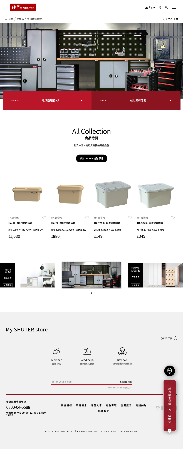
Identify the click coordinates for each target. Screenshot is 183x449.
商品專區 (111, 405)
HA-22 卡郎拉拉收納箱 (63, 223)
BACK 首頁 (170, 18)
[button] (91, 293)
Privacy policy (109, 431)
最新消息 (81, 405)
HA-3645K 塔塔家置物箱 (150, 223)
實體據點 (141, 405)
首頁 (11, 18)
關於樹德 (66, 405)
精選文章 (96, 405)
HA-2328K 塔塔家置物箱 (107, 223)
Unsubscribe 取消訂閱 (120, 388)
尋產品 (20, 18)
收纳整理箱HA (35, 18)
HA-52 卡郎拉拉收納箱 (20, 223)
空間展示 (126, 405)
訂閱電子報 (126, 382)
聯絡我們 (104, 411)
